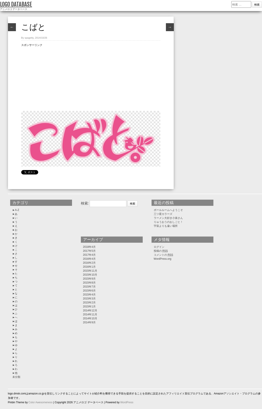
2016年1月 (89, 266)
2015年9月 (89, 278)
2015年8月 (89, 282)
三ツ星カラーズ (163, 214)
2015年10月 (90, 274)
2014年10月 (90, 318)
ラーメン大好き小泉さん (168, 218)
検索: (85, 203)
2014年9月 (89, 322)
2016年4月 (89, 258)
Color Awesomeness (40, 402)
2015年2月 (89, 302)
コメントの (163, 254)
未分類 (16, 377)
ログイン (159, 246)
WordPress (126, 402)
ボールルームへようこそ (168, 210)
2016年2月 (89, 262)
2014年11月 (90, 314)
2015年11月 (90, 270)
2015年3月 (89, 298)
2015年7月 (89, 286)
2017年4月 (89, 254)
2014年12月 (90, 310)
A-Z (17, 210)
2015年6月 (89, 290)
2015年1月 (89, 306)
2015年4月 (89, 294)
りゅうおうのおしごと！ (168, 221)
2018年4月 (89, 246)
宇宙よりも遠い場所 (166, 225)
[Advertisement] (90, 78)
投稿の (161, 250)
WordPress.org (162, 258)
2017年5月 (89, 250)
